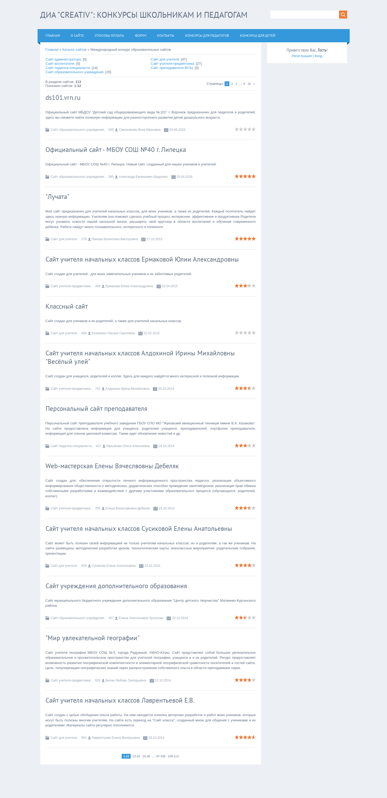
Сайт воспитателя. (60, 76)
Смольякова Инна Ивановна (140, 142)
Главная (51, 62)
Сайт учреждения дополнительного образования (116, 598)
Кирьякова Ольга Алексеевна (128, 458)
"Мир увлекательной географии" (92, 650)
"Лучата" (57, 209)
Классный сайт (66, 318)
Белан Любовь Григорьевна (126, 693)
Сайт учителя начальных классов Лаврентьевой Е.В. (119, 712)
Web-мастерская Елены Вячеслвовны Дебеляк (112, 478)
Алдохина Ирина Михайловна (127, 401)
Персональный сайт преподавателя (96, 421)
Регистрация (302, 68)
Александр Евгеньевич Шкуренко (143, 189)
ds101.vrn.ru (62, 110)
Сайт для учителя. (165, 72)
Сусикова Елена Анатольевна (114, 578)
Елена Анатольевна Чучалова (141, 630)
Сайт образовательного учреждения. (75, 84)
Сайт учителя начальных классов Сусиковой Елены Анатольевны (138, 541)
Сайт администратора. (64, 72)
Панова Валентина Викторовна (115, 251)
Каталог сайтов (74, 62)
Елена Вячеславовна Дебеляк (128, 521)
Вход (318, 68)
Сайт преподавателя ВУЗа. (172, 80)
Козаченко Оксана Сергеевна (113, 345)
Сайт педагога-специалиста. (68, 80)
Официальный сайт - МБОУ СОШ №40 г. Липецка (115, 162)
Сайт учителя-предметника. (173, 76)
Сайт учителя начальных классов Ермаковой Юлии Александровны (142, 271)
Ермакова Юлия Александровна (129, 298)
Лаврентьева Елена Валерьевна (116, 750)
